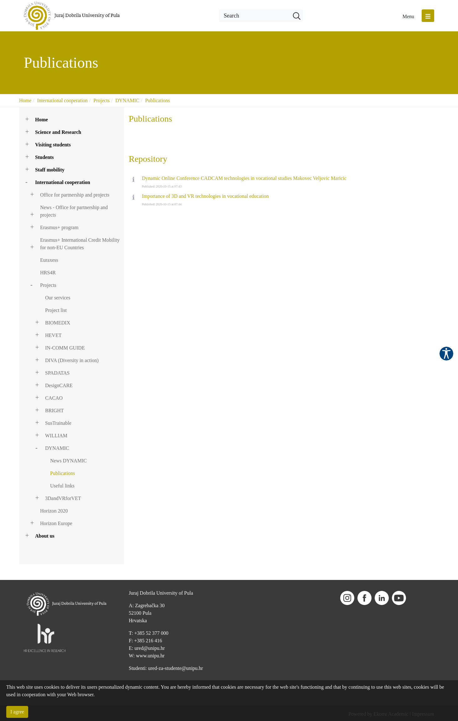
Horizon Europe (56, 523)
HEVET (53, 335)
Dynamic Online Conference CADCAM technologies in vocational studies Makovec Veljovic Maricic (244, 178)
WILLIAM (56, 435)
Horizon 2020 (54, 510)
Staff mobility (50, 169)
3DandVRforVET (63, 498)
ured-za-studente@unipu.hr (175, 668)
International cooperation (62, 100)
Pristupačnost (446, 353)
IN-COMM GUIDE (65, 347)
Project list (56, 310)
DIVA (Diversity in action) (72, 360)
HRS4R (48, 272)
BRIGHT (54, 410)
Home (25, 100)
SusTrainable (58, 423)
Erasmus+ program (59, 227)
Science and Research (58, 132)
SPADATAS (57, 373)
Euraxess (49, 260)
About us (45, 536)
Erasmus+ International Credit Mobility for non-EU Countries (80, 243)
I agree (17, 711)
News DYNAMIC (68, 460)
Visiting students (53, 144)
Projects (101, 100)
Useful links (62, 485)
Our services (57, 297)
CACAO (54, 398)
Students (44, 157)
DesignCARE (59, 385)
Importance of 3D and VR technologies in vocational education (205, 196)
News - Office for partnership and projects (74, 211)
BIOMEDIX (57, 322)
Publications (157, 100)
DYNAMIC (127, 100)
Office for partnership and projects (74, 194)
